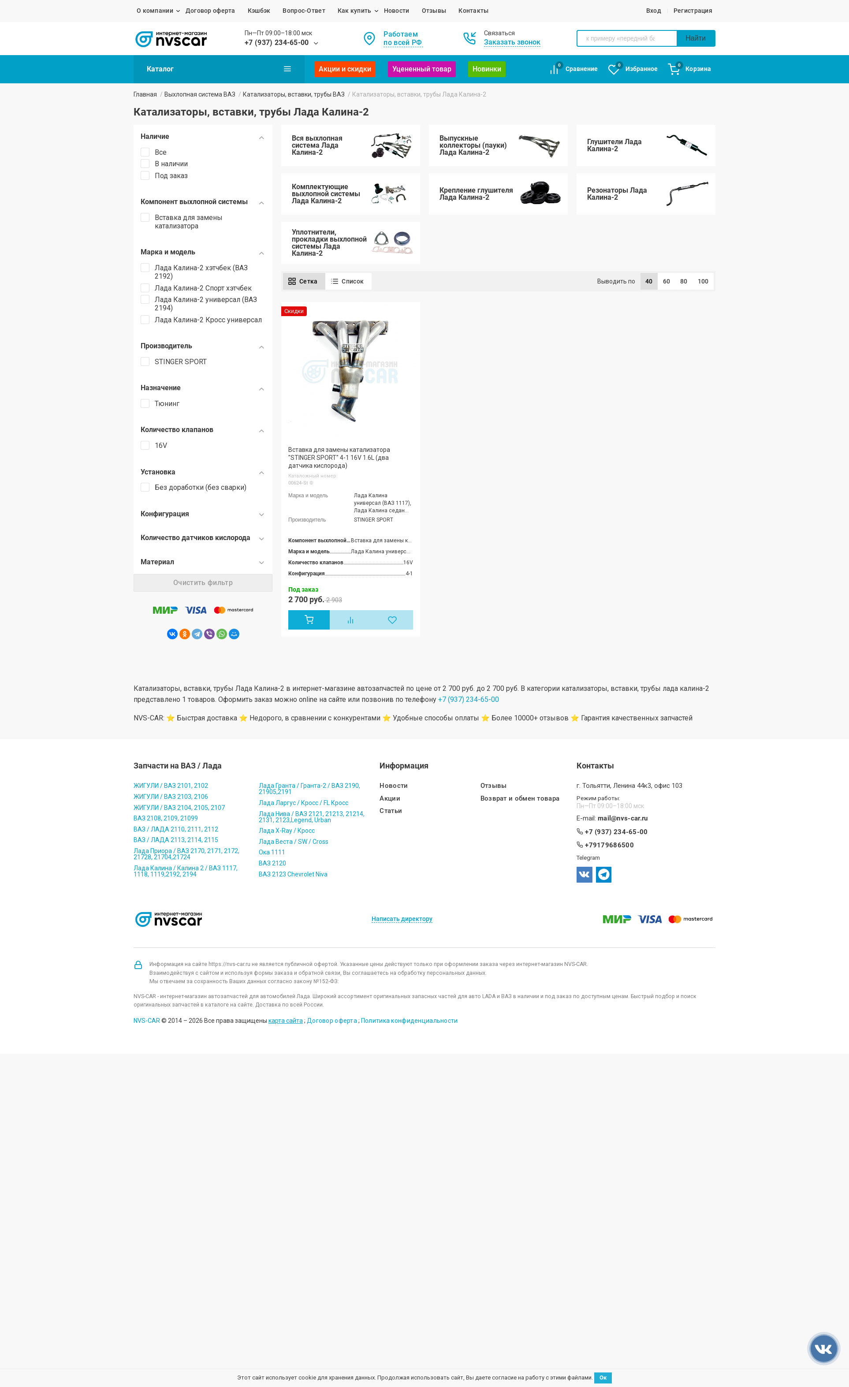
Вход (653, 10)
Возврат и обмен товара (520, 798)
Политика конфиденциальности (409, 1020)
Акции (390, 798)
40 (649, 281)
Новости (397, 10)
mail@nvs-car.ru (623, 818)
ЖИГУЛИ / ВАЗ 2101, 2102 (171, 786)
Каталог (219, 68)
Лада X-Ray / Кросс (287, 831)
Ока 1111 (272, 852)
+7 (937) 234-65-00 (277, 42)
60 (666, 281)
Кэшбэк (259, 10)
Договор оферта (210, 10)
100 (703, 281)
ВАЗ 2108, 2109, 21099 (166, 818)
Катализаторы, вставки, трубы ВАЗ (294, 94)
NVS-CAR (147, 1020)
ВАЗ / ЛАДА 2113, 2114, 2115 (176, 840)
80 (684, 281)
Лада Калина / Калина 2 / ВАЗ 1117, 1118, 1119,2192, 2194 (186, 871)
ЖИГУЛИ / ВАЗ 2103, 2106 (171, 797)
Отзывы (434, 10)
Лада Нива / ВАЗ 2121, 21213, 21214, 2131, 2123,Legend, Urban (312, 817)
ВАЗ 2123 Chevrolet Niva (293, 874)
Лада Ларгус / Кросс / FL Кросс (303, 803)
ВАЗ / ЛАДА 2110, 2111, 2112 (176, 829)
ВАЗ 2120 (272, 863)
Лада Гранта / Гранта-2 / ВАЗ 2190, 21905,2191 (309, 789)
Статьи (391, 811)
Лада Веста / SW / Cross (293, 842)
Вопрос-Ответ (304, 10)
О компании (155, 10)
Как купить (355, 10)
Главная (145, 94)
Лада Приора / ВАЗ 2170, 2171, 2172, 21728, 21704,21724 (186, 854)
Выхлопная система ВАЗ (199, 94)
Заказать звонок (512, 42)
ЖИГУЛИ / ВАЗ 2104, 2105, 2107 (179, 808)
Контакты (473, 10)
